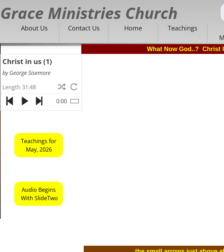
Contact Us (84, 28)
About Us (34, 28)
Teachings (182, 28)
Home (133, 28)
